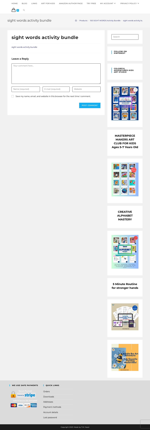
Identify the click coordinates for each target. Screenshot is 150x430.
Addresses (48, 402)
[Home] (76, 20)
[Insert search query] (124, 37)
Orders (46, 391)
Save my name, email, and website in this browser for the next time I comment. (53, 96)
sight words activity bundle (135, 20)
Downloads (48, 396)
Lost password (50, 417)
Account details (50, 412)
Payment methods (52, 407)
